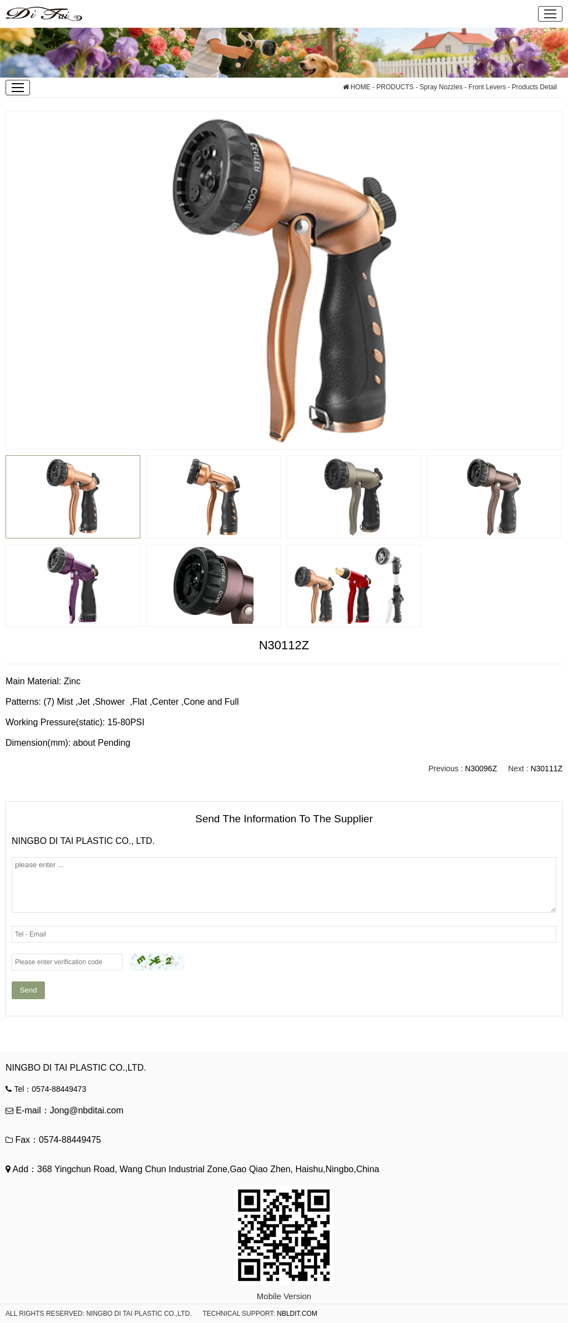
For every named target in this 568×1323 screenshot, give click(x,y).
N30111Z (546, 768)
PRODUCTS (395, 87)
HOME (357, 87)
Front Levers (486, 87)
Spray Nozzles (441, 87)
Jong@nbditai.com (87, 1110)
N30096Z (481, 768)
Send (28, 990)
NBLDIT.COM (297, 1313)
